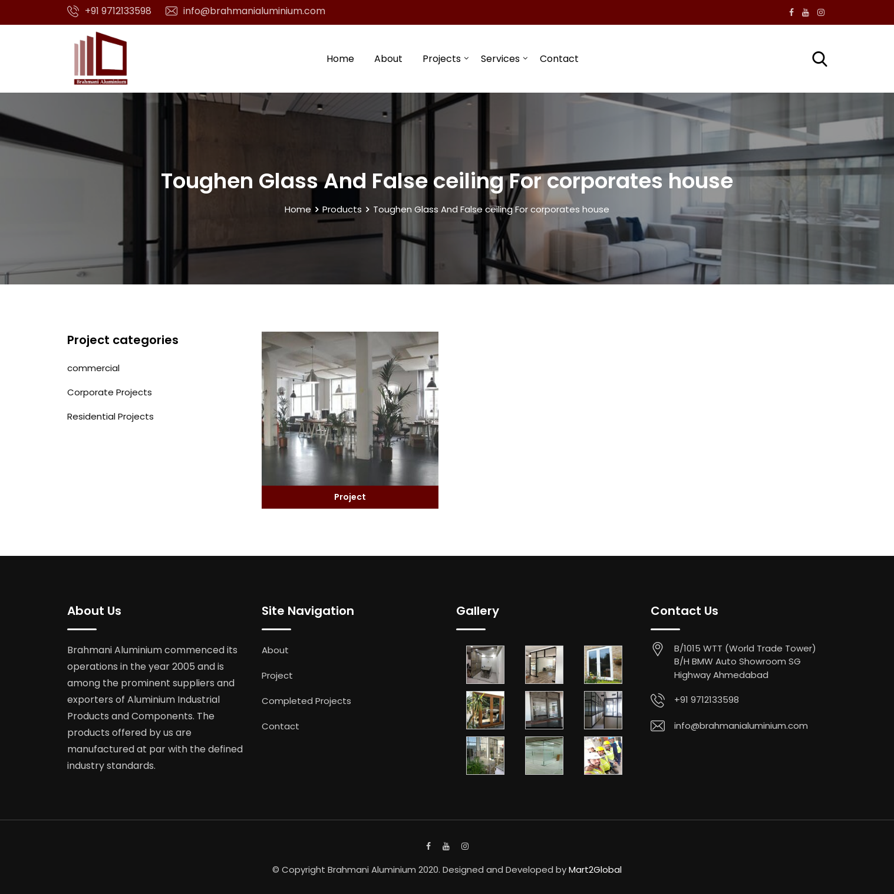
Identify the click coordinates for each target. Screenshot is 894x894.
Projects (442, 59)
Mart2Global (595, 869)
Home (340, 59)
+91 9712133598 (118, 11)
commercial (93, 368)
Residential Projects (110, 416)
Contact (559, 59)
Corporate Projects (109, 392)
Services (500, 59)
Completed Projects (306, 701)
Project (350, 497)
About (388, 59)
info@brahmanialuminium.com (254, 11)
